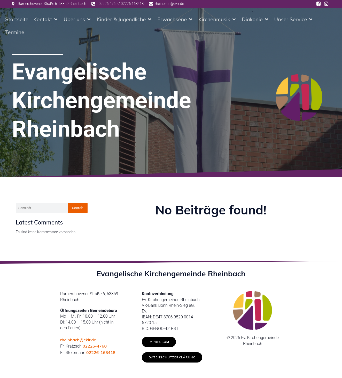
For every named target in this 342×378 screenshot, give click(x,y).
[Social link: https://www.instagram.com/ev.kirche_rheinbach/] (326, 4)
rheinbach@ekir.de (78, 339)
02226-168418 (100, 352)
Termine (14, 32)
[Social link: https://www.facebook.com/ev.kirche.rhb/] (318, 4)
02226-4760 (95, 346)
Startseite (16, 19)
